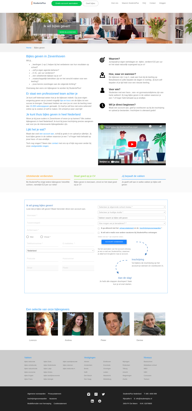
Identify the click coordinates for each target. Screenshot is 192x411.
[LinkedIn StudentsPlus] (92, 401)
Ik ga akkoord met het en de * (131, 228)
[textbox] (132, 207)
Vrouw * (47, 237)
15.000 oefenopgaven (39, 106)
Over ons (114, 3)
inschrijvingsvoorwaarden (150, 228)
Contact (153, 3)
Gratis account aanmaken (66, 3)
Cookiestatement (60, 404)
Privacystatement (54, 394)
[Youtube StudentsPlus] (100, 401)
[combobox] (60, 250)
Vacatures (53, 399)
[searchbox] (132, 218)
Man (32, 237)
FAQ (144, 3)
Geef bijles (90, 3)
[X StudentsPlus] (103, 394)
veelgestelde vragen (39, 146)
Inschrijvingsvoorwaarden (37, 399)
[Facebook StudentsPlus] (96, 394)
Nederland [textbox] (31, 251)
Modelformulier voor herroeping (39, 404)
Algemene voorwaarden (36, 394)
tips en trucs (65, 100)
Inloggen (162, 3)
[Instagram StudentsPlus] (89, 394)
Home (28, 48)
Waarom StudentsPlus (130, 3)
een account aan (47, 134)
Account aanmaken (114, 242)
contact (55, 143)
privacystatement (127, 228)
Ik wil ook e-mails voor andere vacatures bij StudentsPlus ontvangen (129, 232)
